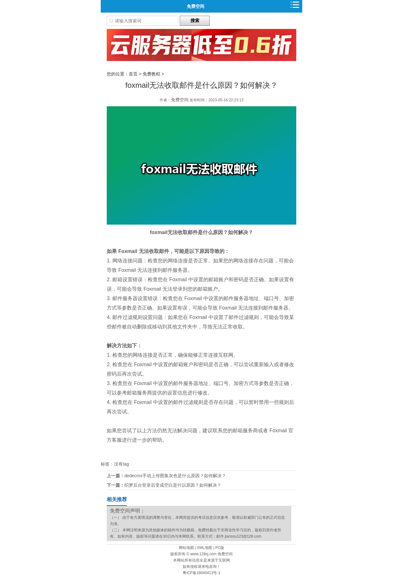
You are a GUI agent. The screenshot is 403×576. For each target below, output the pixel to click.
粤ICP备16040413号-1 (201, 573)
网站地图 (186, 547)
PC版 (219, 547)
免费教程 (151, 73)
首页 (133, 73)
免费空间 (195, 6)
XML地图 (204, 547)
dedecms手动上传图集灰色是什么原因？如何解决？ (175, 475)
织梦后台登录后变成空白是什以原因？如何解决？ (172, 485)
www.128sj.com (203, 554)
